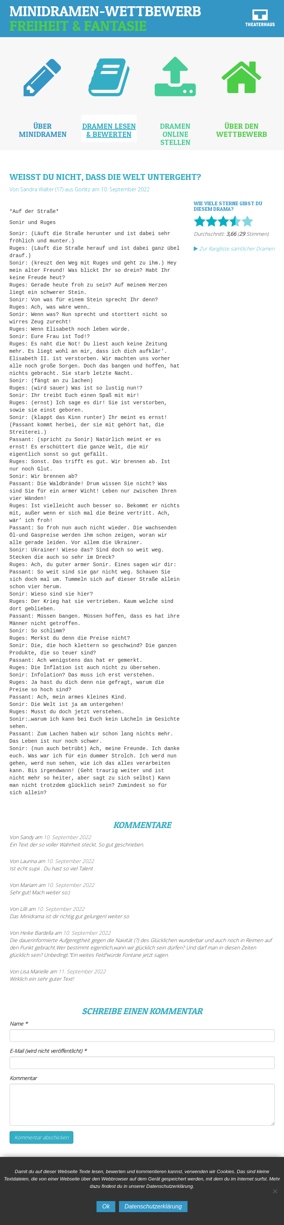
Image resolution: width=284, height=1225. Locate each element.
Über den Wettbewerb (241, 130)
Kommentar (23, 1078)
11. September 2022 (82, 971)
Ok (105, 1206)
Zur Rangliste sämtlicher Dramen (234, 248)
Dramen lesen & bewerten (109, 130)
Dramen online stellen (175, 134)
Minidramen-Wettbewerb (105, 18)
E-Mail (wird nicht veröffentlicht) (48, 1050)
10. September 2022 (67, 837)
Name (19, 1023)
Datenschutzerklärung (153, 1206)
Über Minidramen (43, 130)
